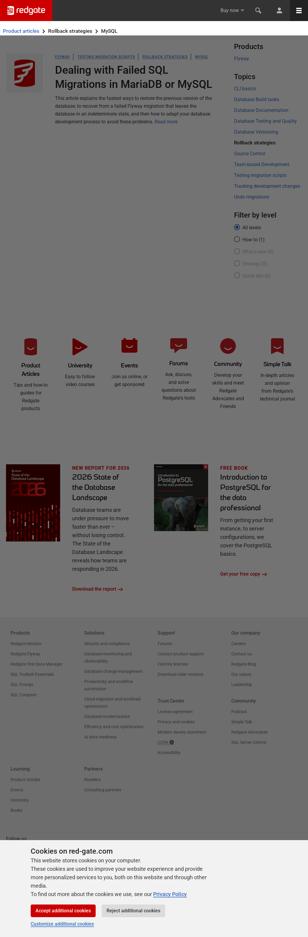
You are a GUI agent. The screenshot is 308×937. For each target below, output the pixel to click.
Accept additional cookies (63, 911)
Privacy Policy (170, 894)
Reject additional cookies (133, 911)
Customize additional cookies (62, 924)
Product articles (21, 31)
